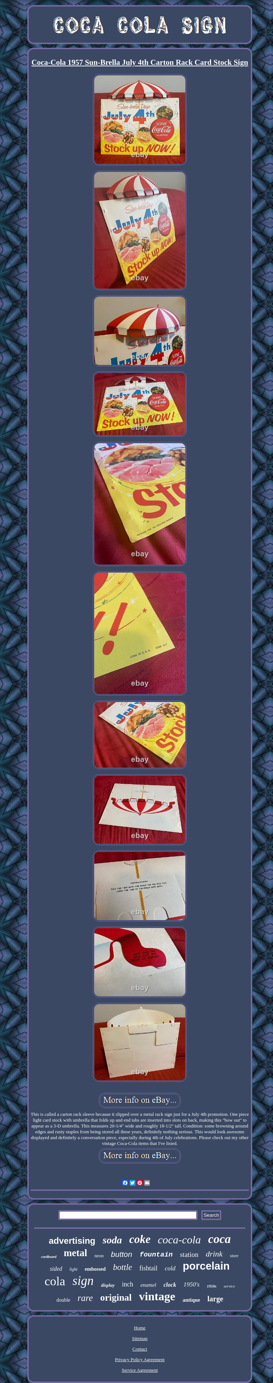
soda (112, 1240)
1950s (211, 1286)
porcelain (206, 1266)
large (215, 1299)
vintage (157, 1296)
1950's (191, 1284)
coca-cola (179, 1240)
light (74, 1269)
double (63, 1300)
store (234, 1255)
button (121, 1254)
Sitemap (140, 1338)
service (229, 1286)
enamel (148, 1285)
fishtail (148, 1268)
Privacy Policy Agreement (140, 1359)
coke (140, 1239)
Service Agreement (140, 1370)
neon (99, 1255)
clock (169, 1285)
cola (54, 1281)
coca (219, 1239)
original (116, 1297)
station (189, 1254)
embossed (95, 1269)
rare (85, 1298)
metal (75, 1252)
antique (191, 1300)
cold (170, 1268)
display (108, 1285)
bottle (122, 1267)
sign (83, 1281)
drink (214, 1253)
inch (127, 1284)
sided (56, 1269)
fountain (156, 1255)
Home (140, 1328)
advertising (72, 1241)
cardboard (48, 1257)
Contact (139, 1349)
